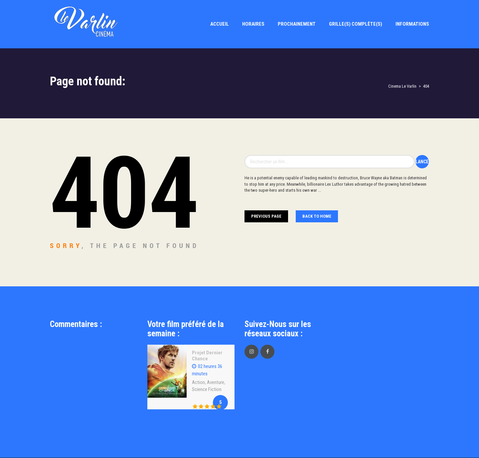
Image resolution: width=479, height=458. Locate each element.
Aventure (215, 382)
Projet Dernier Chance (207, 356)
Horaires (253, 24)
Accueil (219, 24)
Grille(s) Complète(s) (355, 24)
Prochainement (297, 24)
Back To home (316, 216)
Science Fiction (207, 389)
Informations (412, 24)
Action (198, 382)
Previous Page (266, 216)
